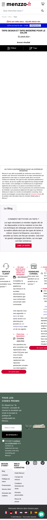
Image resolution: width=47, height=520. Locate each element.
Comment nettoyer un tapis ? (23, 219)
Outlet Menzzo (19, 473)
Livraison (5, 475)
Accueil (4, 17)
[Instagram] (35, 463)
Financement (6, 485)
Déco (10, 17)
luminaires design (36, 194)
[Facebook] (27, 463)
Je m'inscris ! (12, 435)
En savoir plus (14, 372)
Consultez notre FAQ (20, 339)
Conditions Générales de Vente (19, 486)
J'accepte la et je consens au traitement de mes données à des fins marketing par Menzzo (12, 448)
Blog (3, 471)
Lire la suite (23, 245)
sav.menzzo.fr (23, 277)
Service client (6, 489)
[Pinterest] (42, 463)
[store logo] (23, 3)
